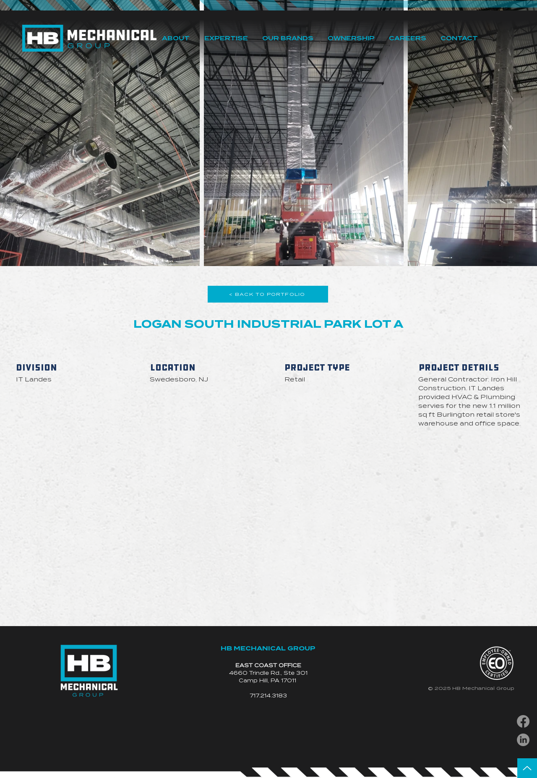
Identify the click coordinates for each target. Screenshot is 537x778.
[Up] (527, 768)
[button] (175, 38)
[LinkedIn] (523, 740)
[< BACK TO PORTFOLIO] (268, 294)
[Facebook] (523, 721)
